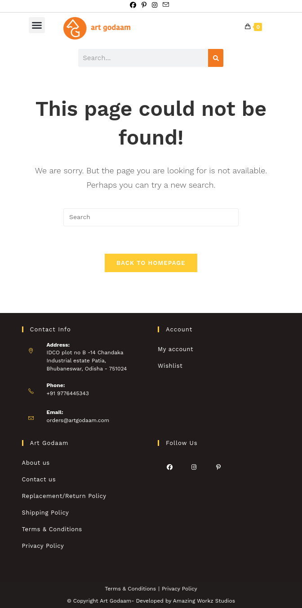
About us (36, 462)
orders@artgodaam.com (78, 420)
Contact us (39, 479)
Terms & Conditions (52, 529)
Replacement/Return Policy (64, 496)
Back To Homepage (150, 263)
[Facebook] (170, 467)
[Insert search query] (151, 217)
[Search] (216, 58)
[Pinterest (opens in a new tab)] (144, 5)
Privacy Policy (43, 545)
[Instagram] (194, 467)
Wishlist (170, 365)
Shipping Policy (45, 512)
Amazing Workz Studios (204, 601)
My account (175, 349)
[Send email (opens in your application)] (166, 5)
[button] (37, 25)
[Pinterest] (218, 467)
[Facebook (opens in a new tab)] (134, 5)
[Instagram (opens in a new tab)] (154, 5)
